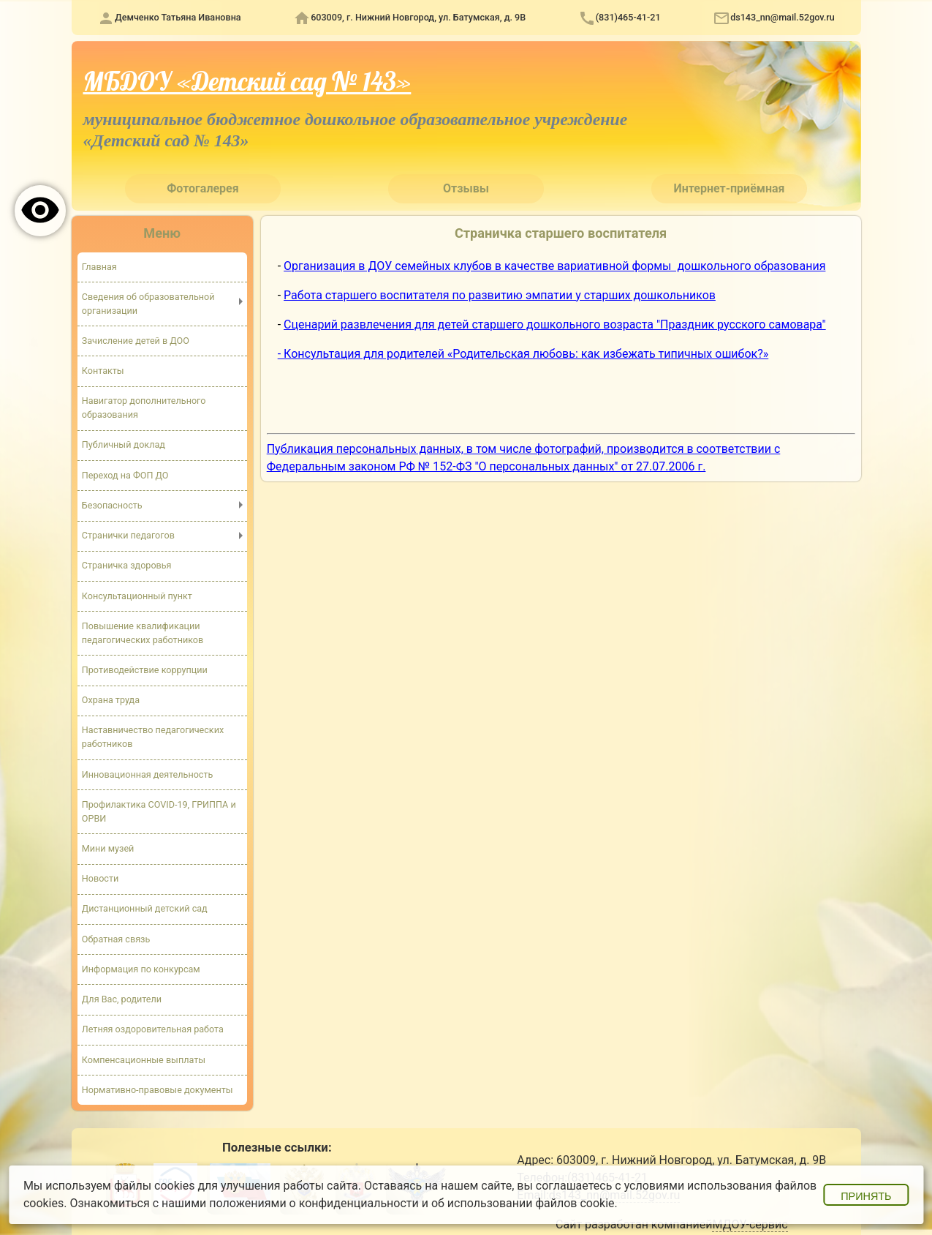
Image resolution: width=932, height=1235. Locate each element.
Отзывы (466, 188)
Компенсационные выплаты (144, 1059)
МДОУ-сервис (749, 1224)
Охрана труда (111, 699)
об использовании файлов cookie (523, 1203)
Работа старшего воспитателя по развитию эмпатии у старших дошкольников (500, 295)
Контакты (103, 370)
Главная (99, 265)
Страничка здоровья (127, 565)
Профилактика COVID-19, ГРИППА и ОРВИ (159, 811)
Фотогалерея (202, 188)
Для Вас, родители (122, 999)
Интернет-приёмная (728, 188)
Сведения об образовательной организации (148, 303)
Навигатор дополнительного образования (144, 407)
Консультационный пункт (137, 595)
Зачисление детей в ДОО (136, 340)
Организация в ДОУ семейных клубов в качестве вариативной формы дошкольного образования (554, 266)
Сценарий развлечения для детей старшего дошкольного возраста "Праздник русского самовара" (555, 324)
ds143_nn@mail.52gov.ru (782, 17)
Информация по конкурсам (141, 969)
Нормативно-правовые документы (157, 1089)
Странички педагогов (128, 535)
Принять (866, 1196)
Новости (100, 878)
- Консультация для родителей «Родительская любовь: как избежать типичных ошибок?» (523, 354)
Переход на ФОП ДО (125, 475)
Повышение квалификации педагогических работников (143, 632)
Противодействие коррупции (145, 669)
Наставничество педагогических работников (153, 736)
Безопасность (112, 505)
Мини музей (108, 848)
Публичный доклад (123, 444)
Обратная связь (116, 938)
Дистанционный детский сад (145, 908)
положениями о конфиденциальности (314, 1203)
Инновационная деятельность (147, 773)
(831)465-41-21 (628, 17)
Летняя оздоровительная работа (153, 1029)
